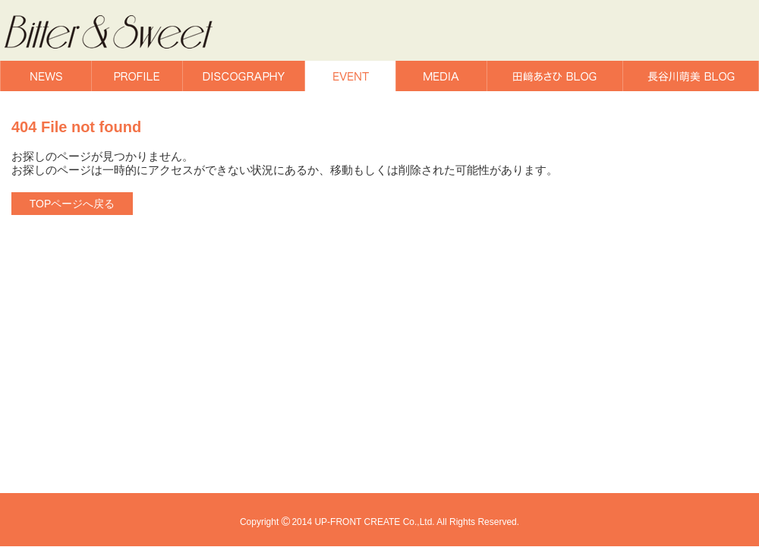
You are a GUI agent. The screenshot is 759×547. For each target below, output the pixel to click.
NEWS (46, 76)
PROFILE (137, 76)
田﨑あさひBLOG (554, 76)
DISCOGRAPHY (243, 76)
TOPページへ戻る (72, 204)
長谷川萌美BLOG (690, 76)
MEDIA (441, 76)
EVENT (350, 76)
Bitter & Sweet (127, 33)
